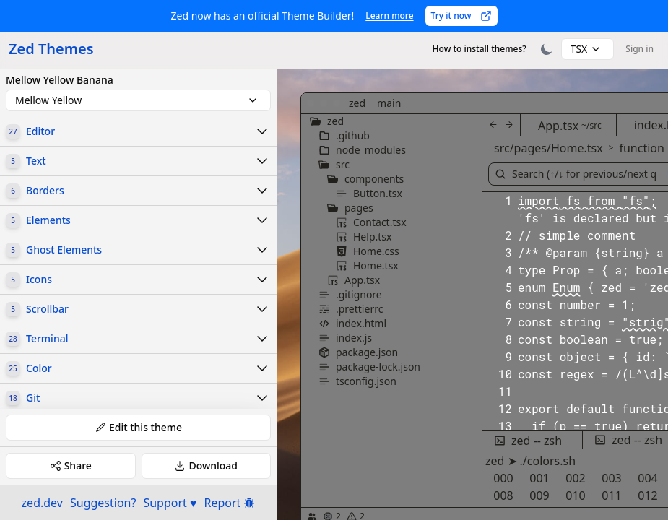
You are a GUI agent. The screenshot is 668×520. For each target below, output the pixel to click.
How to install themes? (479, 49)
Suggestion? (103, 503)
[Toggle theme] (546, 49)
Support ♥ (169, 503)
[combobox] (588, 49)
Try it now (461, 15)
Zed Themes (51, 48)
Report (230, 503)
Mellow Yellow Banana (59, 80)
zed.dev (42, 503)
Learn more (389, 15)
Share (71, 465)
